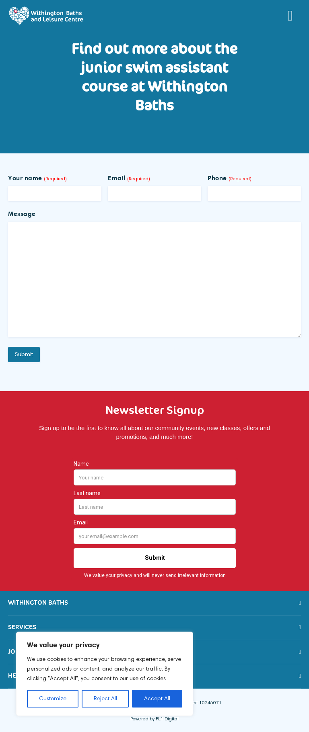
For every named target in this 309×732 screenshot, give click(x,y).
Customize (52, 698)
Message (22, 214)
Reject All (105, 698)
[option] (154, 92)
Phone (229, 178)
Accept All (157, 698)
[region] (104, 674)
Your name (37, 178)
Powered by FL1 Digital (154, 719)
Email (129, 178)
